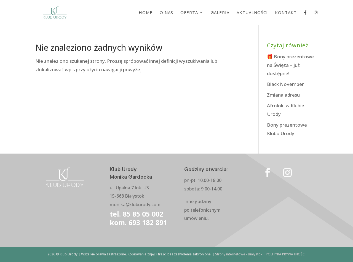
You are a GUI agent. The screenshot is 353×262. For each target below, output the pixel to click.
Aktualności (252, 12)
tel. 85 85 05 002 (136, 214)
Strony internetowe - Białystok (238, 254)
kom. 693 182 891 (138, 222)
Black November (285, 84)
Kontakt (286, 12)
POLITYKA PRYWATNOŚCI (286, 254)
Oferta (189, 12)
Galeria (220, 12)
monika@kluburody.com (135, 204)
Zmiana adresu (283, 95)
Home (146, 12)
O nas (166, 12)
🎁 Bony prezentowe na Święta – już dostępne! (290, 65)
